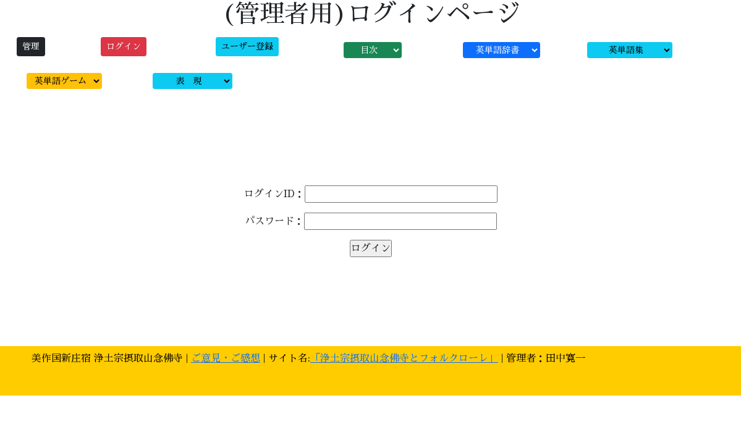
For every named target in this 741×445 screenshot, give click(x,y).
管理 (31, 46)
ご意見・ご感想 (225, 358)
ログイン (123, 46)
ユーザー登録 (247, 46)
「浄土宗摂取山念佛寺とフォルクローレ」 (404, 358)
